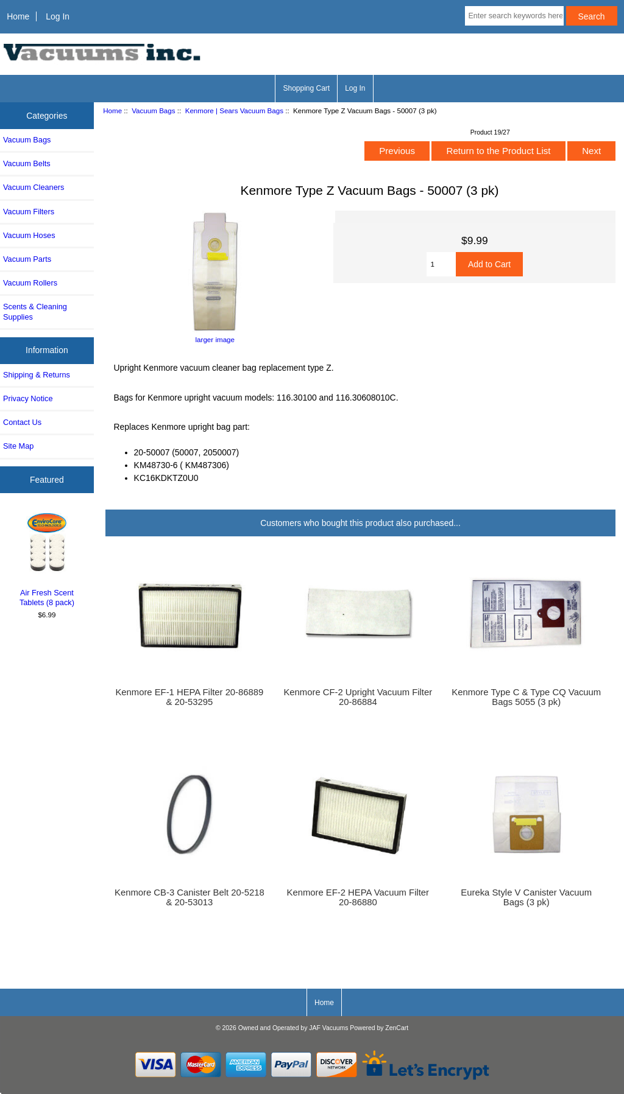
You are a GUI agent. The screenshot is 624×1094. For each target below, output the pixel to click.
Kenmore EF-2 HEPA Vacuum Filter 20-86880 (358, 897)
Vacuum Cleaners (33, 187)
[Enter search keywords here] (514, 16)
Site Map (18, 446)
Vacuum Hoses (29, 235)
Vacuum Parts (27, 259)
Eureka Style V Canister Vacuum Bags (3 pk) (526, 897)
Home (18, 16)
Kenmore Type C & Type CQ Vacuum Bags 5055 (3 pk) (526, 697)
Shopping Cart (306, 88)
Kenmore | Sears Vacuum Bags (234, 110)
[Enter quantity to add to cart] (441, 264)
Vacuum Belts (27, 163)
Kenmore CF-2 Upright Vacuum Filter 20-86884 (357, 697)
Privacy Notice (27, 398)
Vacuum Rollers (30, 282)
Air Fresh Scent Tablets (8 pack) (47, 558)
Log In (57, 16)
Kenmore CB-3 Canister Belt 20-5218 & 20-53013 (189, 897)
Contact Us (22, 422)
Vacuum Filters (28, 211)
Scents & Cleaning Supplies (35, 311)
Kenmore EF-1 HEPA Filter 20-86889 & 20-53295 (189, 697)
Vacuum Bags (153, 110)
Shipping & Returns (36, 374)
